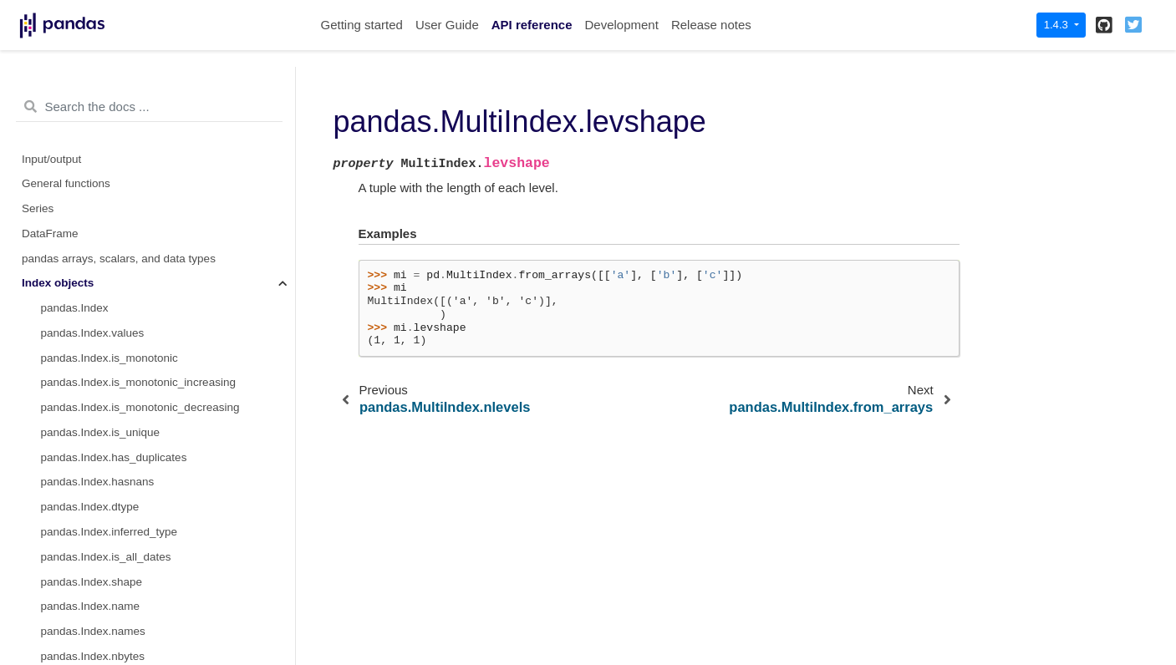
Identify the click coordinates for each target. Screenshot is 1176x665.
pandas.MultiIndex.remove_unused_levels (146, 461)
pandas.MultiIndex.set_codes (114, 287)
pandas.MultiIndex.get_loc (106, 486)
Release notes (711, 25)
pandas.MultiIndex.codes (103, 163)
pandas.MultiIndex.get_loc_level (121, 536)
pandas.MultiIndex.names (105, 113)
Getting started (362, 25)
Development (621, 25)
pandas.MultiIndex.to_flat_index (120, 312)
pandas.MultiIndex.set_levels (113, 262)
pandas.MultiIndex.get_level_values (130, 586)
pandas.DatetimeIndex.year (110, 635)
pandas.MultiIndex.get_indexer (118, 561)
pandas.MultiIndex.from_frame (117, 88)
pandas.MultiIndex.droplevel (111, 386)
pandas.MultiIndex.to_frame (111, 337)
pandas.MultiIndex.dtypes (105, 237)
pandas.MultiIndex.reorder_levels (124, 436)
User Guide (447, 25)
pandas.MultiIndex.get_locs (109, 511)
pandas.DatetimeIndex (97, 610)
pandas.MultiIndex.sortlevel (109, 362)
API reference (532, 25)
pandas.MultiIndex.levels (103, 138)
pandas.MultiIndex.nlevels (106, 187)
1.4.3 (1058, 24)
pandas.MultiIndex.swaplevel (113, 411)
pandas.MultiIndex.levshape (116, 212)
